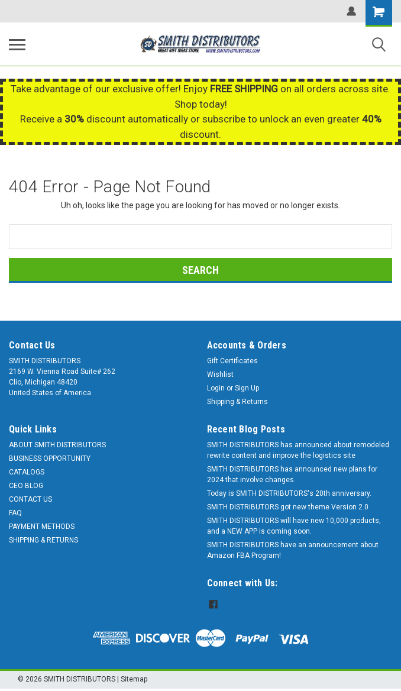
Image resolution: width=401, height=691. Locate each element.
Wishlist (220, 374)
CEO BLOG (26, 486)
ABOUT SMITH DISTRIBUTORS (57, 445)
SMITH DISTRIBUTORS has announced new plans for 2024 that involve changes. (292, 474)
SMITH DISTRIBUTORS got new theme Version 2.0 (287, 507)
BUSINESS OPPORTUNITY (49, 458)
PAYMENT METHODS (42, 526)
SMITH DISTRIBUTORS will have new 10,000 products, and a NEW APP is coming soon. (294, 525)
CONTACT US (30, 499)
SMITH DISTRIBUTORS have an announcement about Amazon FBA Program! (293, 550)
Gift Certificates (232, 361)
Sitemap (134, 679)
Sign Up (247, 388)
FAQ (15, 513)
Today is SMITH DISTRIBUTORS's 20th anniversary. (289, 493)
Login (216, 388)
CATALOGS (26, 472)
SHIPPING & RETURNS (43, 540)
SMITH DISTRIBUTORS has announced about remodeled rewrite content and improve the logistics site (298, 450)
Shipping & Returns (237, 402)
